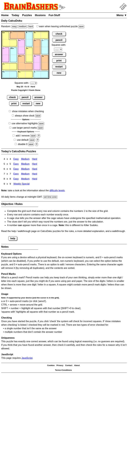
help (12, 238)
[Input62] (13, 74)
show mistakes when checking (28, 111)
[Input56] (45, 66)
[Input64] (29, 74)
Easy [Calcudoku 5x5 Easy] (16, 164)
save (81, 26)
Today (15, 15)
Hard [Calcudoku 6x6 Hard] (34, 169)
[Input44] (29, 59)
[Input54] (29, 66)
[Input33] (21, 51)
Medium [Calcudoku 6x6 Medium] (25, 169)
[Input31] (5, 51)
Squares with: (21, 83)
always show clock (24, 115)
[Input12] (13, 35)
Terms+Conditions (63, 370)
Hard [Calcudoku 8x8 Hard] (34, 179)
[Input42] (13, 59)
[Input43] (21, 59)
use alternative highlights (25, 123)
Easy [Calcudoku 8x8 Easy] (16, 179)
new (38, 103)
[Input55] (37, 66)
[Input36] (45, 51)
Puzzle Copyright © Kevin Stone (25, 90)
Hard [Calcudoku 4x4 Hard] (34, 159)
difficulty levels (57, 191)
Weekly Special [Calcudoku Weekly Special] (21, 184)
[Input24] (29, 43)
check (12, 97)
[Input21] (5, 43)
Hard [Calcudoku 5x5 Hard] (34, 164)
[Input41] (5, 59)
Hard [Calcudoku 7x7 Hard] (34, 174)
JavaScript (27, 358)
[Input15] (37, 35)
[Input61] (5, 74)
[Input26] (45, 43)
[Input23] (21, 43)
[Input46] (45, 59)
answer (38, 97)
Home (5, 15)
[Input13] (21, 35)
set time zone (50, 197)
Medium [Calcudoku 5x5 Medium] (25, 164)
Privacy (59, 366)
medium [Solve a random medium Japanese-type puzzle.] (22, 26)
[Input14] (29, 35)
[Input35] (37, 51)
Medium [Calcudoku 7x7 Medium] (25, 174)
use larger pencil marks (24, 127)
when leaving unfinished (60, 26)
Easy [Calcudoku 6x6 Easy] (16, 169)
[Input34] (29, 51)
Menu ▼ (121, 15)
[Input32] (13, 51)
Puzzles (27, 15)
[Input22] (13, 43)
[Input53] (21, 66)
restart (26, 103)
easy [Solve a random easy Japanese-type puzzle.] (14, 26)
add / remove (22, 135)
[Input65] (37, 74)
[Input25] (37, 43)
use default (22, 140)
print (14, 103)
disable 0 (22, 144)
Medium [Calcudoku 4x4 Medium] (25, 159)
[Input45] (37, 59)
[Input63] (21, 74)
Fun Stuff (54, 15)
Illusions (40, 15)
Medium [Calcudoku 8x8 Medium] (25, 179)
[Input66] (45, 74)
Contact (68, 366)
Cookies (51, 366)
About (77, 366)
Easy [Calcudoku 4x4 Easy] (16, 159)
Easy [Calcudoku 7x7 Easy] (16, 174)
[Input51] (5, 66)
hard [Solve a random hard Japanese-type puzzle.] (31, 26)
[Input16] (45, 35)
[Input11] (5, 35)
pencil (25, 97)
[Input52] (13, 66)
